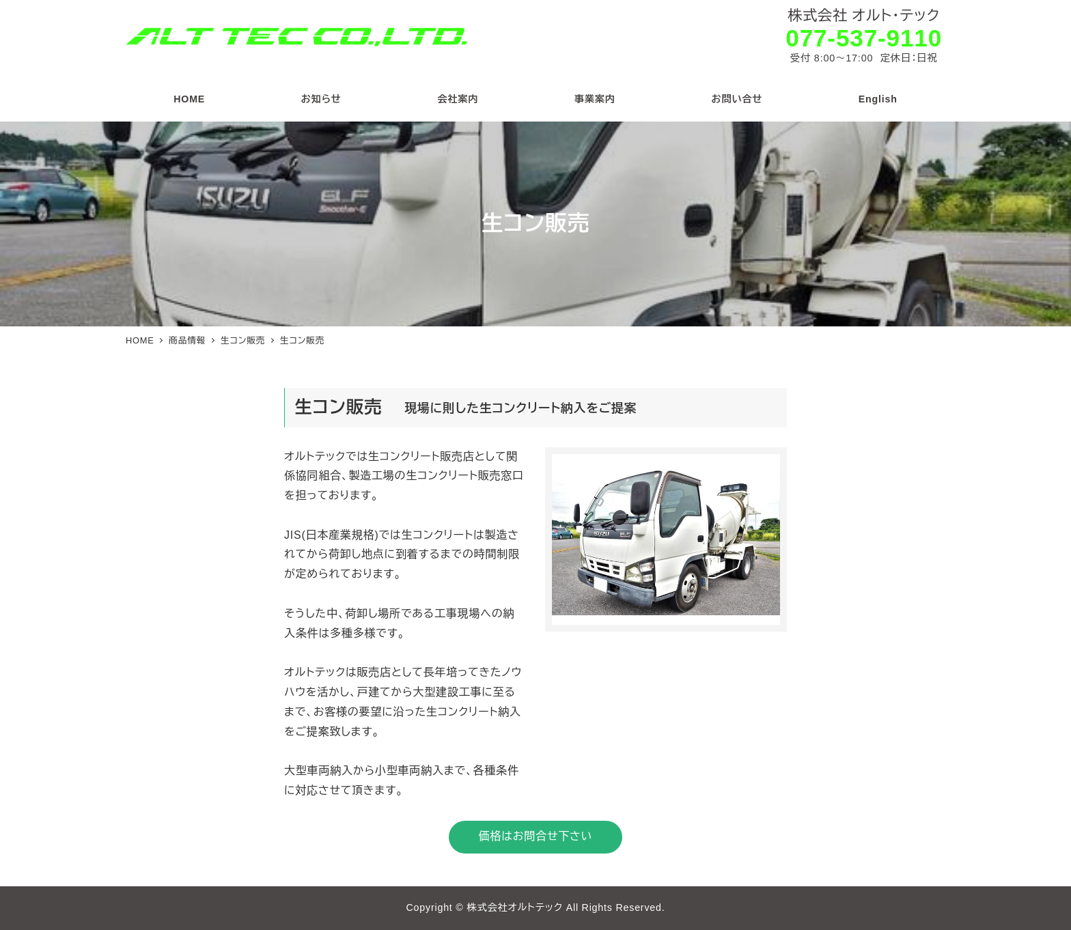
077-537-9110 (863, 38)
